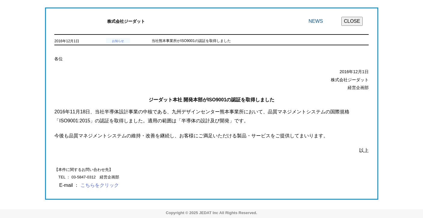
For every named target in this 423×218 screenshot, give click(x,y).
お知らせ (118, 41)
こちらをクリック (99, 185)
